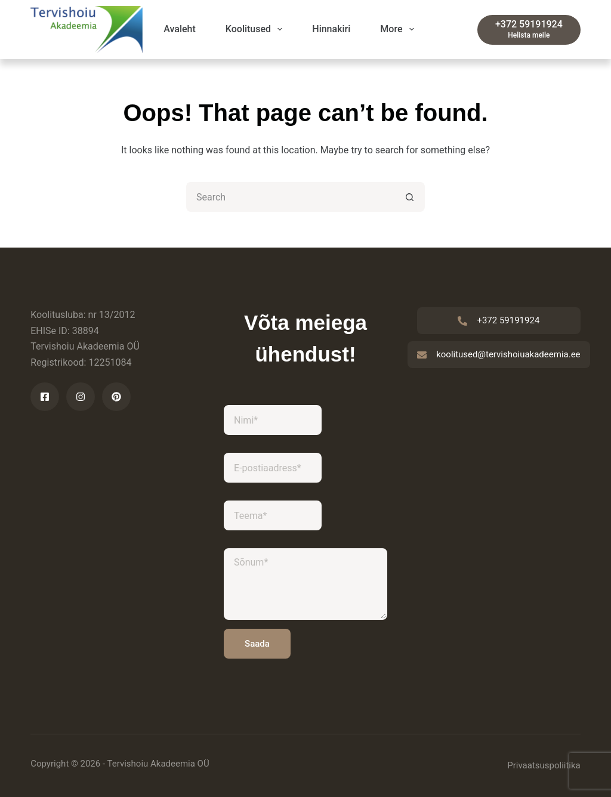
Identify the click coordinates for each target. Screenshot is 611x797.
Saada (257, 643)
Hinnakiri (331, 29)
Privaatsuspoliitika (544, 765)
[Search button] (410, 197)
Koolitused (256, 29)
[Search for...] (290, 197)
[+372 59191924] (529, 30)
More (399, 29)
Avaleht (179, 29)
